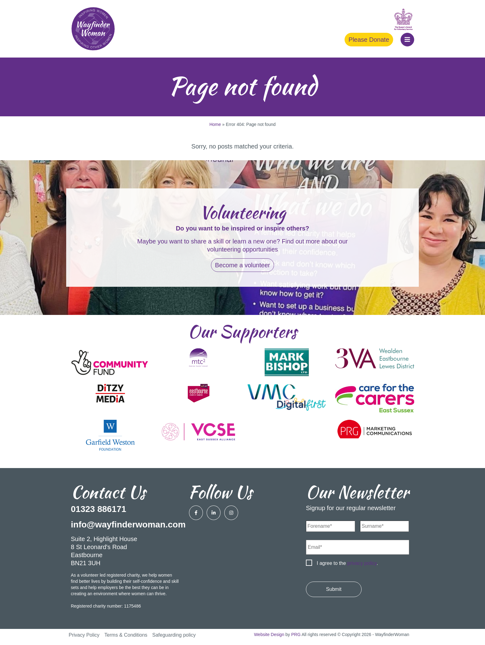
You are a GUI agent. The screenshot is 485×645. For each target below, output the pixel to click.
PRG (296, 634)
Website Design (269, 634)
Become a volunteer (242, 265)
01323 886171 (98, 509)
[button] (407, 39)
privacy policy (362, 563)
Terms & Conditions (126, 635)
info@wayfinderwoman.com (128, 524)
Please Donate (369, 39)
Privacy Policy (84, 635)
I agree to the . (347, 563)
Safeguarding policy (174, 635)
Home (215, 124)
